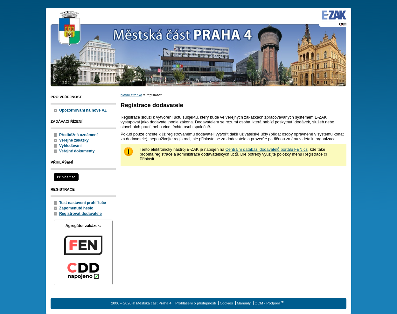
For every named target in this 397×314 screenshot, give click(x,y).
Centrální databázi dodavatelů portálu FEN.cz (267, 149)
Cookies (226, 303)
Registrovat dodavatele (80, 213)
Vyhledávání (70, 145)
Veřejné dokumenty (76, 151)
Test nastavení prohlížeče (82, 203)
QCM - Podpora (267, 303)
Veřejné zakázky (74, 140)
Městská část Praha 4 (70, 28)
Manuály (244, 303)
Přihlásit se (66, 177)
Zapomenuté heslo (76, 208)
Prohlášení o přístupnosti (195, 303)
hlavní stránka (131, 95)
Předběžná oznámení (78, 135)
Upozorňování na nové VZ (83, 110)
